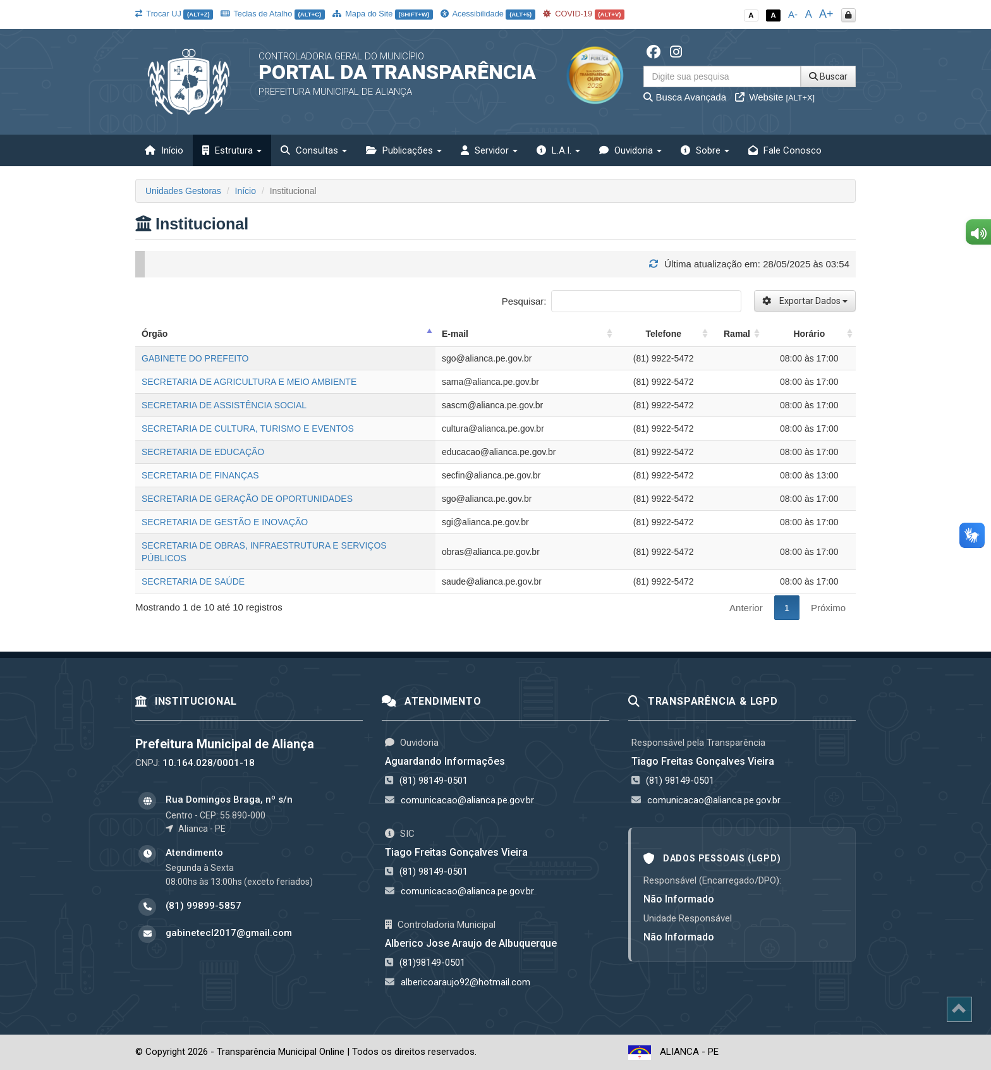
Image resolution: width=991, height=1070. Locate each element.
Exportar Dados (805, 301)
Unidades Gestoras (183, 191)
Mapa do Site (382, 13)
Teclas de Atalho (273, 13)
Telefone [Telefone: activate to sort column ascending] (663, 334)
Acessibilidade (488, 13)
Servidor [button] (489, 150)
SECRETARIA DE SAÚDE (193, 581)
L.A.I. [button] (558, 150)
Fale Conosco (785, 150)
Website (775, 97)
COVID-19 (584, 13)
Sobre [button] (705, 150)
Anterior (746, 607)
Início (164, 150)
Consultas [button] (314, 150)
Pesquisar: (621, 301)
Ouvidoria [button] (630, 150)
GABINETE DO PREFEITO (195, 358)
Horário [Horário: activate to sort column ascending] (809, 334)
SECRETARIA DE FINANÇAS (200, 475)
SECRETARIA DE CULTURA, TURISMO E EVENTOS (248, 428)
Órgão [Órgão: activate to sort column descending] (154, 334)
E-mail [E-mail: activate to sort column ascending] (455, 334)
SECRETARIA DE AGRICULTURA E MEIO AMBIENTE (249, 382)
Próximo (828, 607)
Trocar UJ (174, 13)
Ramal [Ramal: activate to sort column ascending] (737, 334)
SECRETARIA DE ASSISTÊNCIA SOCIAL (224, 405)
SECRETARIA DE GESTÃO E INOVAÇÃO (225, 522)
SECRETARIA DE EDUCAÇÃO (203, 452)
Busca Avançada (684, 97)
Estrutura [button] (232, 150)
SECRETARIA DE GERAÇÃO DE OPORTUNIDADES (247, 499)
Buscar (828, 76)
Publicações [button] (404, 150)
